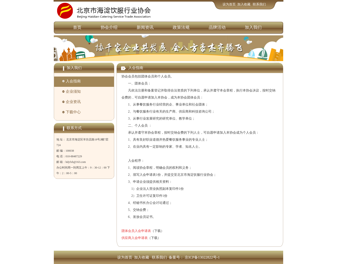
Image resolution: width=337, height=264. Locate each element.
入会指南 (73, 81)
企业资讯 (73, 102)
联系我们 (259, 4)
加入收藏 (244, 4)
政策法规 (181, 27)
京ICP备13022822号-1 (202, 257)
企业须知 (73, 91)
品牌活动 (217, 27)
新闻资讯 (145, 27)
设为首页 (229, 4)
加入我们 (253, 27)
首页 (77, 27)
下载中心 (73, 112)
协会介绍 (109, 27)
